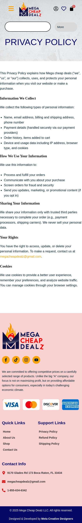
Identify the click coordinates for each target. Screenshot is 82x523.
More (60, 27)
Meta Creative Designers (57, 518)
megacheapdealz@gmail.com (20, 256)
